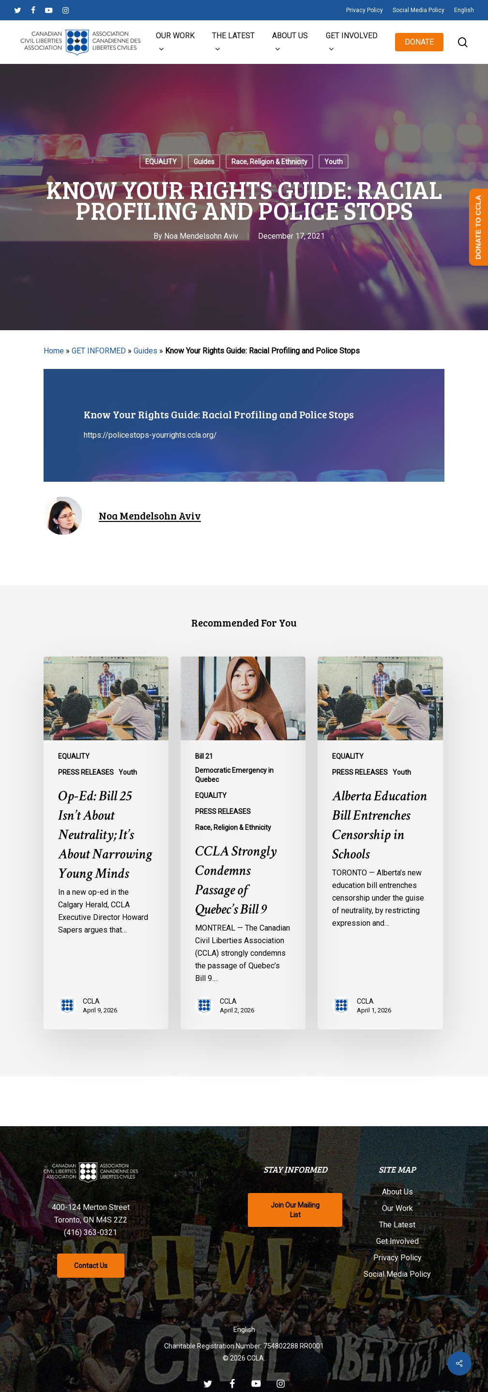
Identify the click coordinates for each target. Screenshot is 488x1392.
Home (54, 350)
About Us (397, 1192)
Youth (333, 162)
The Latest (397, 1225)
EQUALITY (161, 162)
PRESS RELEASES (86, 772)
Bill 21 (204, 756)
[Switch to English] (244, 1330)
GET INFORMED (99, 350)
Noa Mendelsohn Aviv (201, 236)
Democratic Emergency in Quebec (234, 774)
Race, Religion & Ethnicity (269, 162)
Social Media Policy (397, 1274)
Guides (204, 162)
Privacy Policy (397, 1258)
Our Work (397, 1208)
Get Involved (397, 1241)
